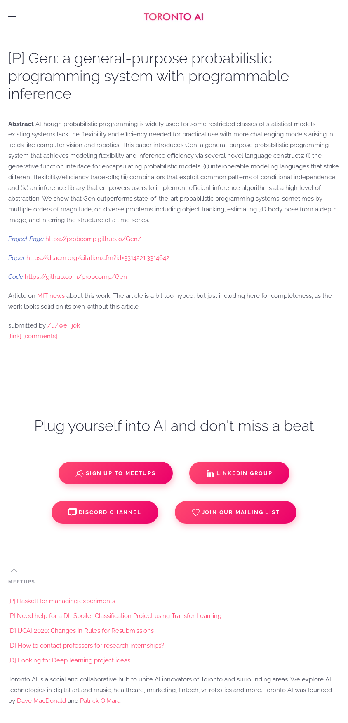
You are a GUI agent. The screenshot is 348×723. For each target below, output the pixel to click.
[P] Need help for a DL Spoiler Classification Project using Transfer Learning (114, 616)
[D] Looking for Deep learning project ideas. (70, 660)
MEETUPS (21, 582)
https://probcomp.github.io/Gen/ (93, 239)
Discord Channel (104, 512)
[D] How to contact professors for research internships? (86, 645)
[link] (14, 336)
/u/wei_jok (63, 325)
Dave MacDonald (41, 700)
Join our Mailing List (236, 512)
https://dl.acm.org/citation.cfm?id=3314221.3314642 (97, 258)
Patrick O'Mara (100, 700)
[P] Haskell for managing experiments (61, 601)
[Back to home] (174, 16)
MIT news (51, 295)
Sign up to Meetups (115, 473)
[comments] (40, 336)
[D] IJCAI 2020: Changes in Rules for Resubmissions (81, 630)
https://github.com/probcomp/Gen (76, 277)
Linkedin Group (239, 473)
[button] (12, 16)
